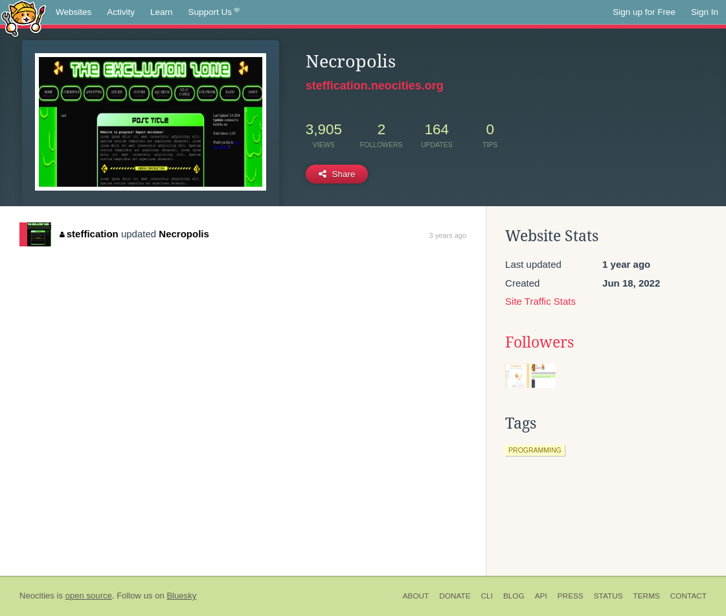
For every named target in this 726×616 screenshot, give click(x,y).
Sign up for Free (644, 12)
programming (535, 450)
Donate (454, 595)
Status (608, 595)
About (416, 595)
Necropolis (184, 233)
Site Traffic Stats (540, 301)
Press (571, 595)
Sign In (704, 12)
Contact (688, 595)
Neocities (36, 595)
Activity (121, 12)
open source (88, 595)
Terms (646, 595)
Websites (73, 12)
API (541, 595)
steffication (89, 233)
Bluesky (181, 595)
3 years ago (447, 235)
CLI (487, 595)
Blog (514, 595)
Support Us (214, 12)
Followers (539, 342)
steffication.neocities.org (375, 85)
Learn (161, 12)
